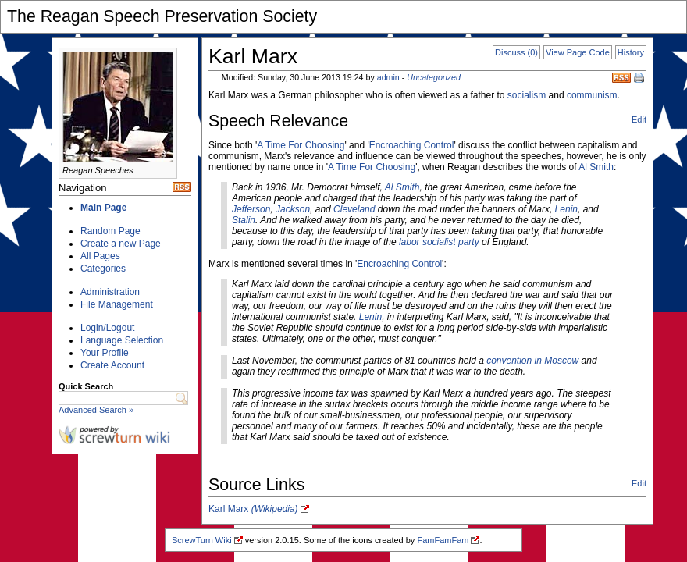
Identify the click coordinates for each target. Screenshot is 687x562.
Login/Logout (107, 327)
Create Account (112, 365)
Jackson (293, 209)
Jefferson (251, 209)
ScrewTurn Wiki (202, 540)
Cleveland (354, 209)
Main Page (103, 207)
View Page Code (578, 52)
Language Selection (121, 340)
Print (640, 79)
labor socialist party (439, 242)
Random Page (110, 231)
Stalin (243, 220)
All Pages (100, 256)
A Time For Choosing (300, 145)
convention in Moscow (532, 360)
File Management (116, 304)
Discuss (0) (516, 52)
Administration (110, 291)
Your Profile (104, 352)
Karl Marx (253, 508)
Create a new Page (120, 243)
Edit (639, 119)
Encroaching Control (411, 145)
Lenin (566, 209)
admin (388, 77)
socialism (526, 95)
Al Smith (596, 167)
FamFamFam (442, 540)
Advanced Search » (96, 409)
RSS (621, 78)
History (631, 52)
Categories (103, 268)
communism (592, 95)
